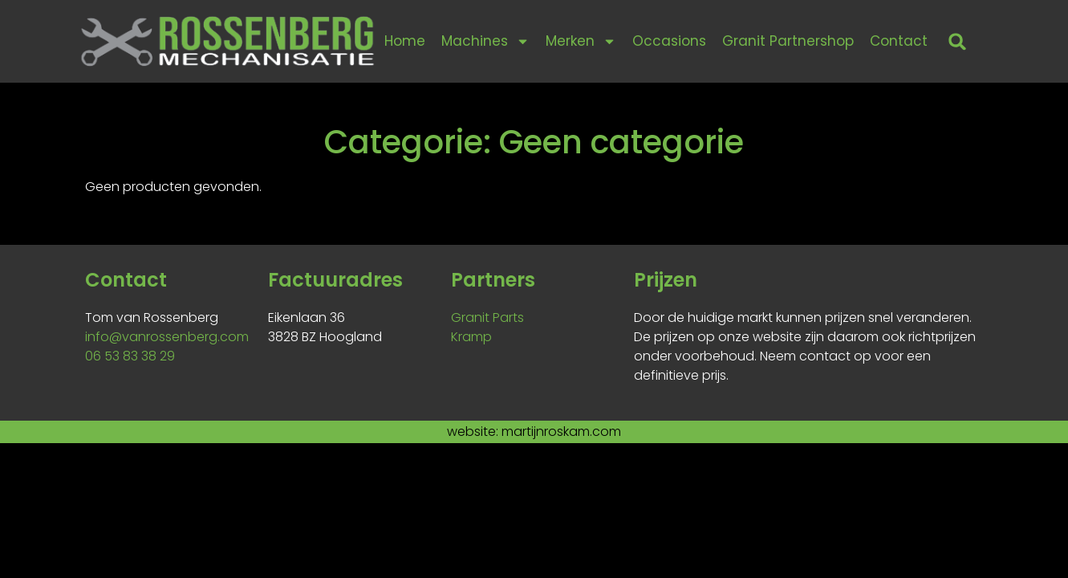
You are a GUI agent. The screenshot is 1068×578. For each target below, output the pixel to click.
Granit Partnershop (788, 41)
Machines (485, 41)
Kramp (471, 337)
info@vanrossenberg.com (167, 337)
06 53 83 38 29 (130, 356)
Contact (899, 41)
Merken (581, 41)
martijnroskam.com (561, 431)
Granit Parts (487, 317)
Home (404, 41)
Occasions (669, 41)
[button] (957, 41)
